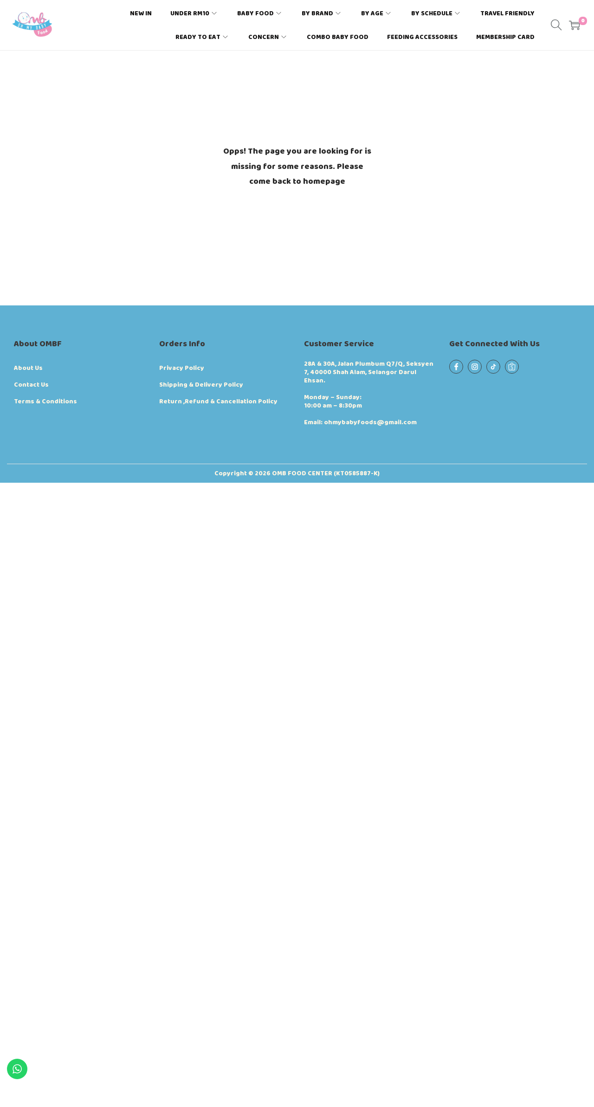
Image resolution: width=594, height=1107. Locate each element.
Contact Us (31, 384)
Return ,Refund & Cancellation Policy (218, 401)
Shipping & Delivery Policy (201, 384)
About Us (28, 368)
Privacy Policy (181, 368)
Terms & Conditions (45, 401)
